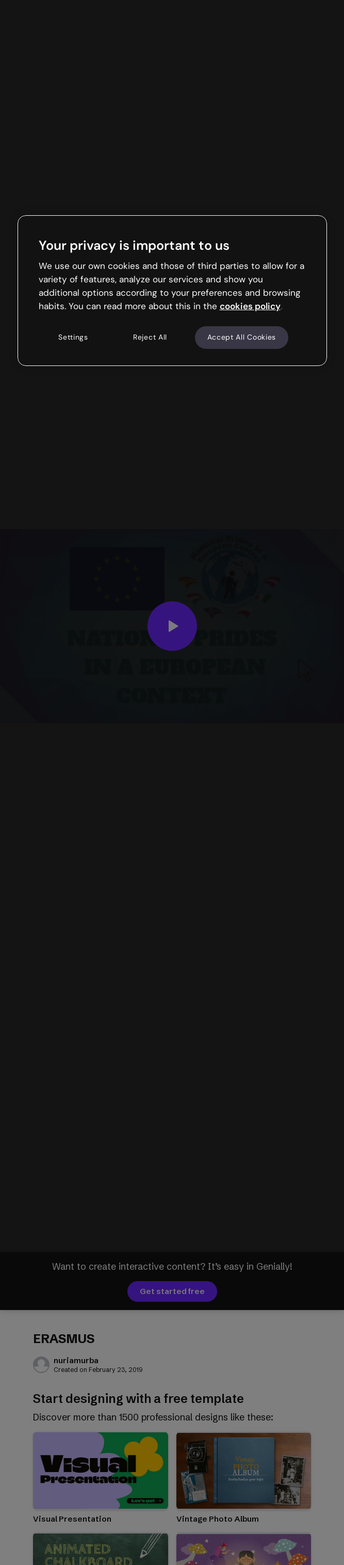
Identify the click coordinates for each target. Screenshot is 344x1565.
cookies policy (250, 306)
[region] (172, 290)
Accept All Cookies (241, 337)
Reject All (150, 337)
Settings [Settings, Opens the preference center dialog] (73, 337)
